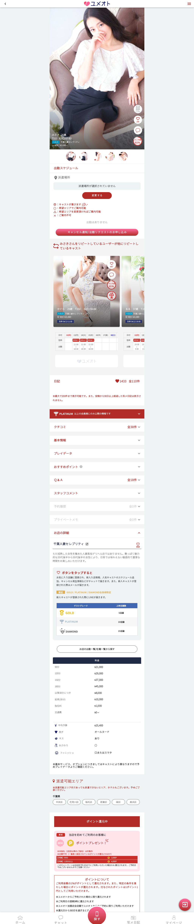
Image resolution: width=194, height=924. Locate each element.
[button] (5, 4)
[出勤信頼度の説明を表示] (111, 295)
